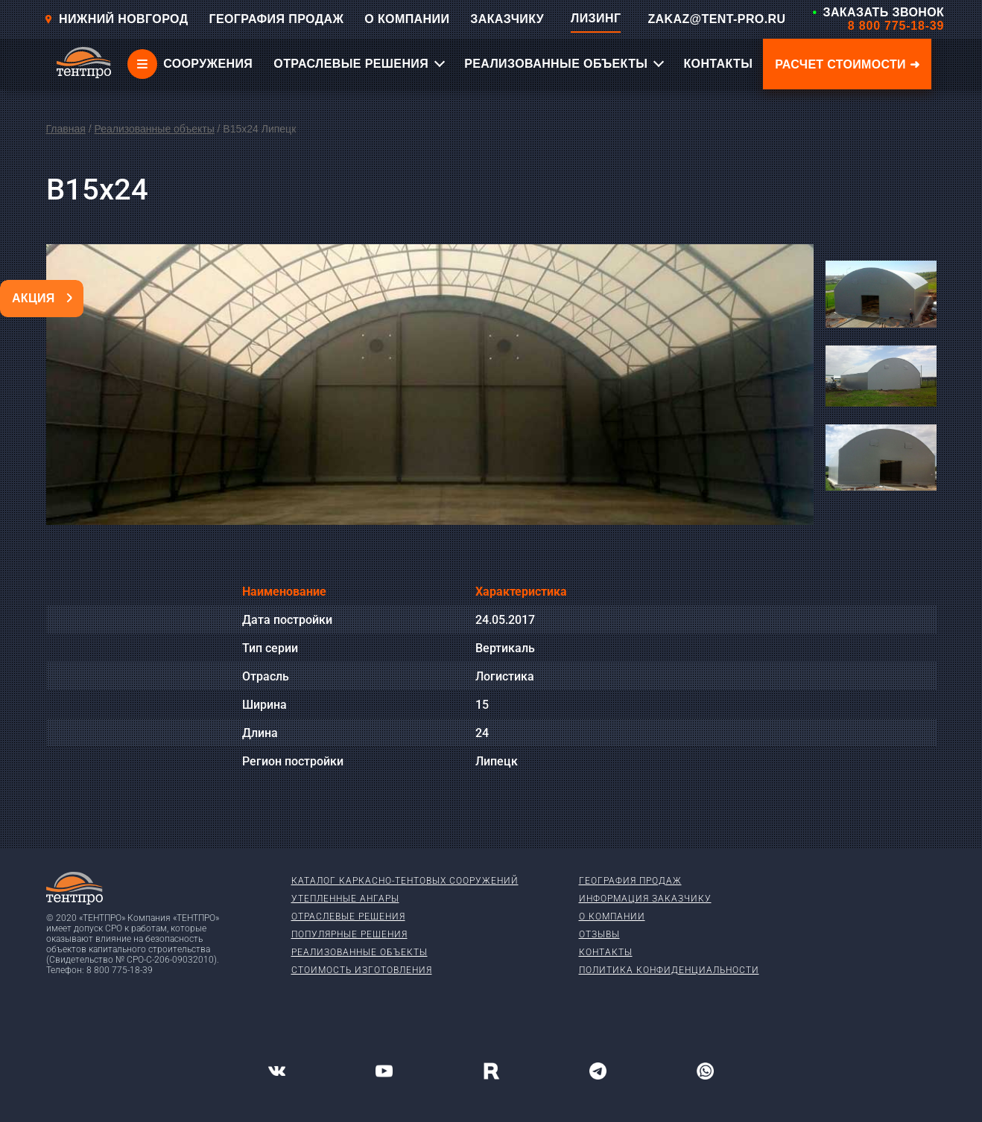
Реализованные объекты (154, 129)
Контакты (606, 952)
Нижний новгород (116, 19)
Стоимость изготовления (361, 970)
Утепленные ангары (345, 898)
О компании (612, 916)
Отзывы (599, 934)
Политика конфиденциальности (669, 970)
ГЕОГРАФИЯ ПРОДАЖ (276, 19)
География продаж (630, 881)
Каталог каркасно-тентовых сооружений (405, 881)
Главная (66, 129)
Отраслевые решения (348, 916)
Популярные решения (349, 934)
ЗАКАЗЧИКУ (507, 19)
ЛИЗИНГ (596, 18)
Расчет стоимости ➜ (847, 64)
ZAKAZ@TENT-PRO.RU (716, 19)
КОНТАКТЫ (718, 63)
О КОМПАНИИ (406, 19)
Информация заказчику (645, 898)
